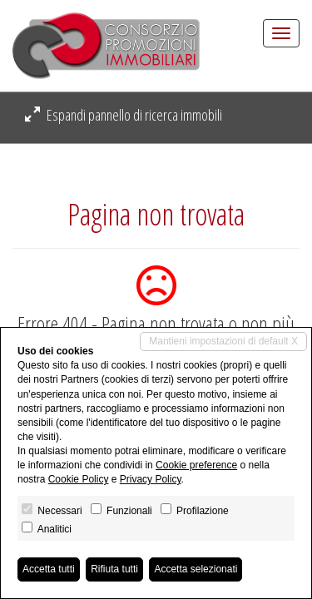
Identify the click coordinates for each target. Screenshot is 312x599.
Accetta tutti (48, 569)
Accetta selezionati (195, 569)
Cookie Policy (78, 479)
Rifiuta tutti (114, 569)
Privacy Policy (150, 479)
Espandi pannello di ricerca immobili (123, 115)
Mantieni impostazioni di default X (223, 341)
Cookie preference (196, 465)
